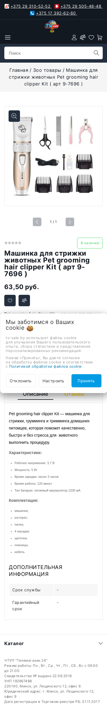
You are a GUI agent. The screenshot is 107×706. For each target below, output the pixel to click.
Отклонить (21, 380)
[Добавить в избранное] (10, 300)
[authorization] (74, 37)
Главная (19, 70)
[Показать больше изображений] (14, 116)
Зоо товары (47, 70)
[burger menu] (7, 37)
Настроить (53, 380)
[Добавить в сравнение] (24, 300)
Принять (86, 380)
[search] (96, 53)
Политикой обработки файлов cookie (45, 366)
